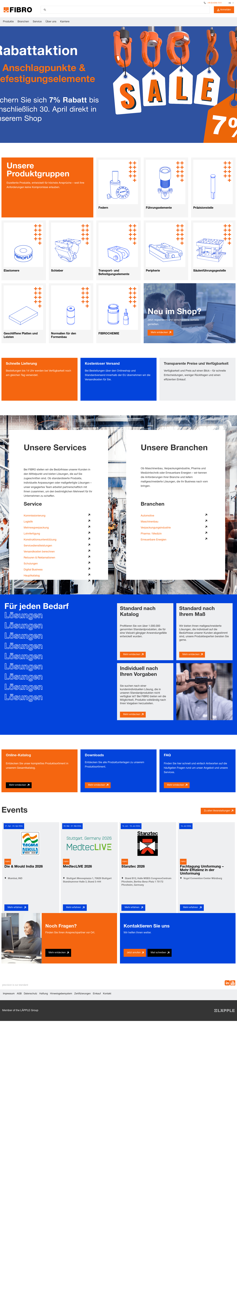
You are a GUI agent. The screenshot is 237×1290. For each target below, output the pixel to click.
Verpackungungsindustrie (156, 528)
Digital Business (33, 570)
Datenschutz (30, 994)
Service (37, 21)
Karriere (64, 21)
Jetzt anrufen (134, 953)
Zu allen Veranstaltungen (217, 811)
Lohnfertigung (32, 534)
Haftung (43, 994)
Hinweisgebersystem (61, 994)
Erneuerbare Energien (153, 540)
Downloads (30, 582)
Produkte (8, 21)
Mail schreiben (158, 953)
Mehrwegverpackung (36, 528)
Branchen (23, 21)
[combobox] (231, 3)
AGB (19, 994)
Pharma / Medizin (151, 534)
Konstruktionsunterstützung (40, 540)
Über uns (50, 21)
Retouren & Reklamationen (39, 558)
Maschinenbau (149, 522)
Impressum (9, 994)
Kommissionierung (34, 516)
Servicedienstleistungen (38, 546)
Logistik (28, 522)
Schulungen (31, 564)
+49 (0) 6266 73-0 (214, 3)
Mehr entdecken (159, 332)
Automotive (147, 516)
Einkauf (97, 994)
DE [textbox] (230, 3)
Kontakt (107, 994)
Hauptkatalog (32, 576)
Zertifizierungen (82, 994)
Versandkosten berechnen (39, 552)
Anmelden (224, 10)
